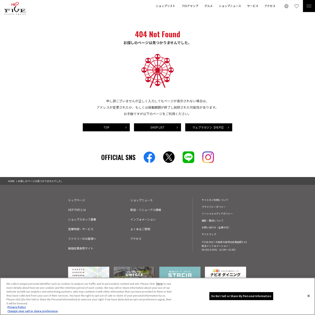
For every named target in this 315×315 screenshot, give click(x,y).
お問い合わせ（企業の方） (216, 227)
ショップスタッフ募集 (82, 219)
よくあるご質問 (140, 229)
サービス (252, 6)
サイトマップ (209, 234)
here (159, 284)
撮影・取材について (212, 220)
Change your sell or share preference (32, 312)
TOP (106, 127)
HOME (11, 181)
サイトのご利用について (215, 200)
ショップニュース (230, 6)
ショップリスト (165, 6)
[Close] (308, 296)
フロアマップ (189, 6)
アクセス (269, 6)
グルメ (208, 6)
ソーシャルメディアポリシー (217, 213)
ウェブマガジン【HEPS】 (208, 127)
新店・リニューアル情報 (145, 210)
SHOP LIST (157, 127)
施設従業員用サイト (80, 248)
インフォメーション (143, 219)
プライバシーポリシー (214, 206)
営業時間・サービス (80, 229)
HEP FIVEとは (77, 210)
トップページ (76, 200)
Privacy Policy (16, 308)
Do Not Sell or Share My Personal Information (241, 297)
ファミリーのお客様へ (82, 239)
